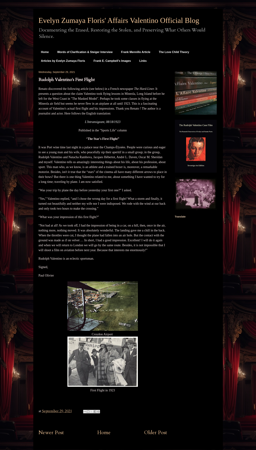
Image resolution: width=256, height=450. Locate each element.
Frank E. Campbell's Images (112, 60)
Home (45, 52)
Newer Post (51, 432)
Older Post (155, 432)
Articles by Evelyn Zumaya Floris (63, 60)
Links (143, 60)
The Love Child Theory (174, 52)
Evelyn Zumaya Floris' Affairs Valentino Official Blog (119, 20)
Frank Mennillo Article (135, 52)
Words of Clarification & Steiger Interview (85, 52)
